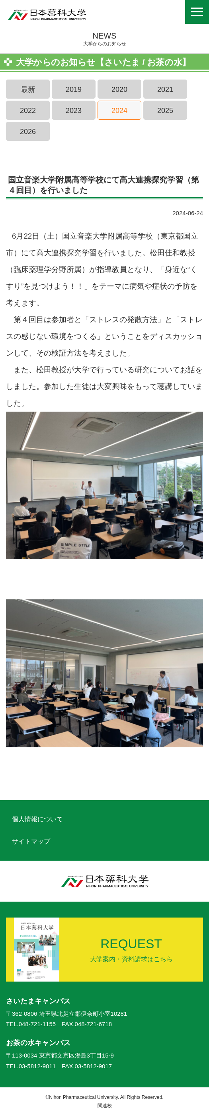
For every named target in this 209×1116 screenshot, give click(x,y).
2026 (28, 132)
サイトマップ (31, 841)
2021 (165, 89)
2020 (119, 89)
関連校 (105, 1105)
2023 (74, 111)
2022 (28, 111)
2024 (119, 111)
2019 (74, 89)
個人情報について (37, 819)
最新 (28, 89)
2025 (165, 111)
